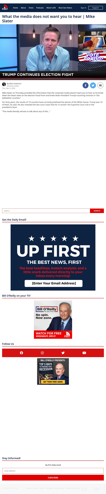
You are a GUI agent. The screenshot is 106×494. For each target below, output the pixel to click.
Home (15, 8)
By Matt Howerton (14, 83)
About (23, 8)
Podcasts (40, 8)
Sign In (83, 8)
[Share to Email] (100, 85)
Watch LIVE (51, 8)
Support (95, 8)
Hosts (31, 8)
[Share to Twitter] (93, 85)
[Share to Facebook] (86, 85)
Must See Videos (65, 8)
